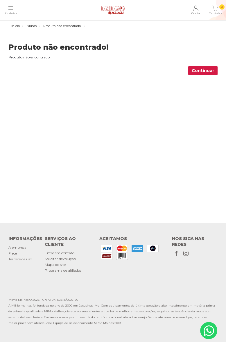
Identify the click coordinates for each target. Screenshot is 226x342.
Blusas (31, 26)
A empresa (17, 247)
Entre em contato (59, 253)
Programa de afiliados (63, 270)
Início (15, 26)
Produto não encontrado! (62, 26)
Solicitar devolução (60, 259)
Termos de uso (20, 259)
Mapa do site (55, 264)
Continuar (203, 70)
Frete (12, 253)
